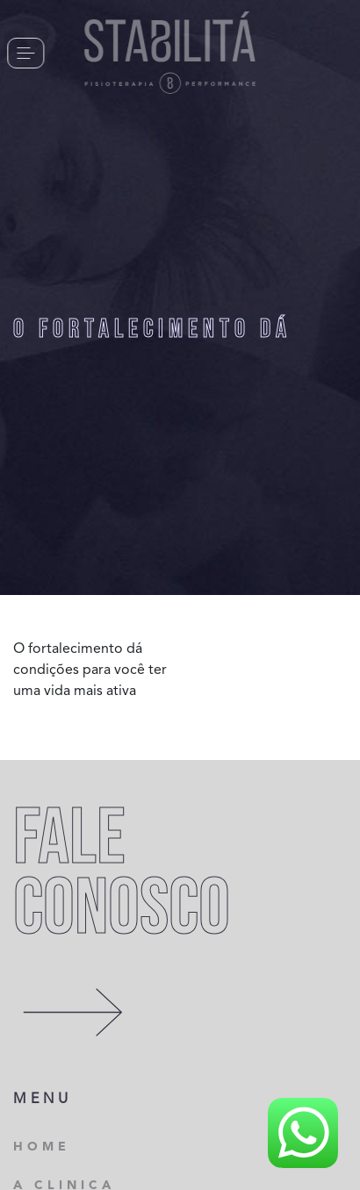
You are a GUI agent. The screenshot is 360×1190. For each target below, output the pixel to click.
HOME (41, 1147)
